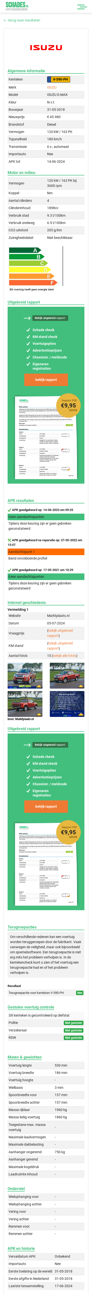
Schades (17, 6)
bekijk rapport (46, 380)
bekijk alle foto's (64, 656)
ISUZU (51, 87)
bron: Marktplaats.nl (21, 719)
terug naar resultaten (22, 20)
